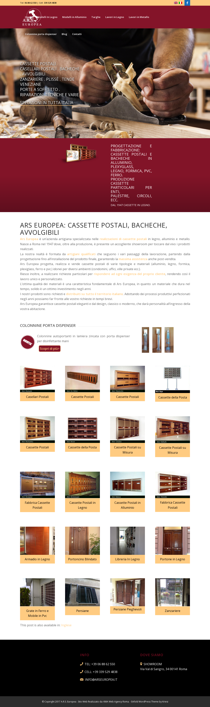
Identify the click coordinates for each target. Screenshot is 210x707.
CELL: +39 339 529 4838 (101, 672)
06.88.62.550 (31, 2)
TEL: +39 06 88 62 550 (100, 664)
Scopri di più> (49, 349)
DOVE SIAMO (151, 655)
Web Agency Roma (119, 701)
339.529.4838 (50, 2)
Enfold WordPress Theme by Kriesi (149, 701)
